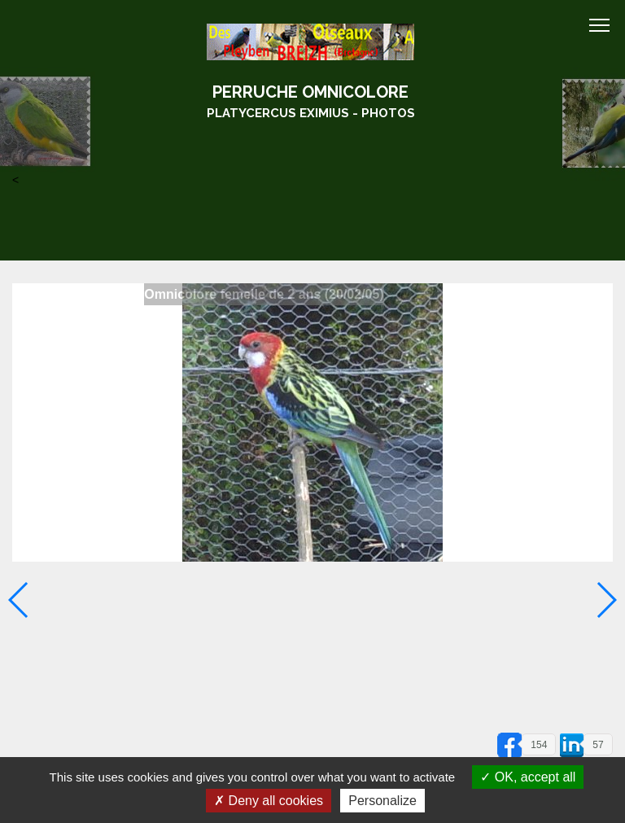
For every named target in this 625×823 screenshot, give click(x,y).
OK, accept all (527, 777)
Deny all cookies (268, 801)
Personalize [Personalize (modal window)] (382, 801)
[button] (606, 600)
